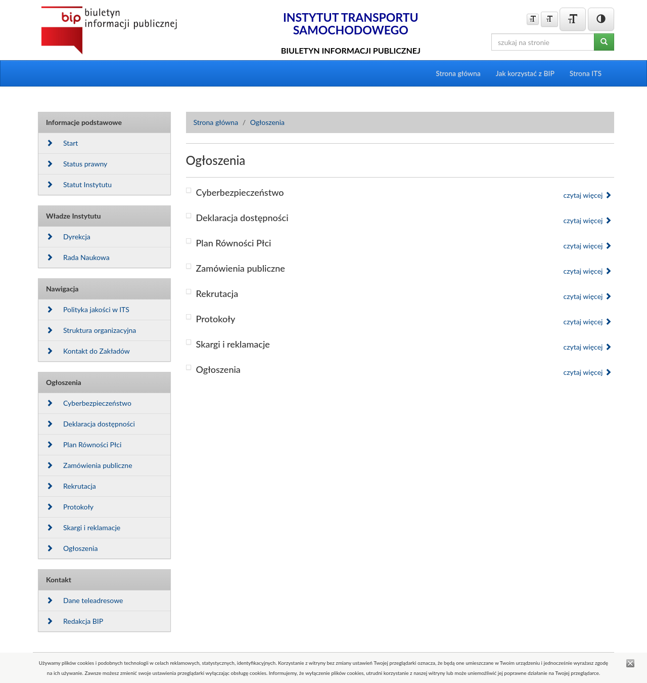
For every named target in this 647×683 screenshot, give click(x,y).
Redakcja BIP (74, 621)
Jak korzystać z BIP (525, 73)
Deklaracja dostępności (90, 423)
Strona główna (458, 73)
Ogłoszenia (72, 548)
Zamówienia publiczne (89, 465)
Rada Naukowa (78, 257)
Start (62, 143)
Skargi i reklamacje (83, 527)
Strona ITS (586, 73)
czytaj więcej (587, 195)
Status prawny (76, 163)
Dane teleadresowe (84, 600)
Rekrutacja (71, 486)
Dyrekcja (68, 236)
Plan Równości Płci (83, 444)
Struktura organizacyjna (91, 330)
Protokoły (70, 506)
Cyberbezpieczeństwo (88, 403)
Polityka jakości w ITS (87, 309)
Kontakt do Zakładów (88, 351)
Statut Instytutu (79, 184)
